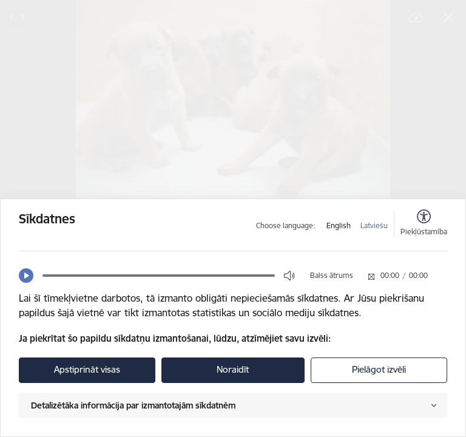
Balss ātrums (331, 275)
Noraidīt (233, 369)
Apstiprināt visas (87, 369)
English (338, 225)
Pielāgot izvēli (379, 369)
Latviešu (374, 225)
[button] (26, 275)
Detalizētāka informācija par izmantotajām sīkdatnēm (133, 405)
